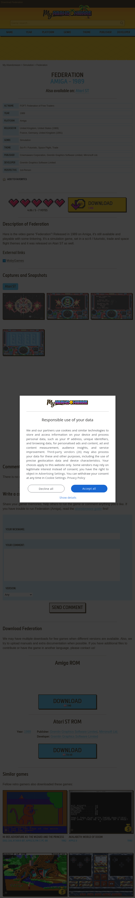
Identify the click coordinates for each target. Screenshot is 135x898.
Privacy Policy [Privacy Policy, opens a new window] (76, 478)
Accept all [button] (89, 488)
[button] (67, 497)
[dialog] (67, 449)
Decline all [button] (46, 489)
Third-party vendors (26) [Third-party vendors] (64, 452)
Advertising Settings (52, 473)
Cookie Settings (55, 478)
